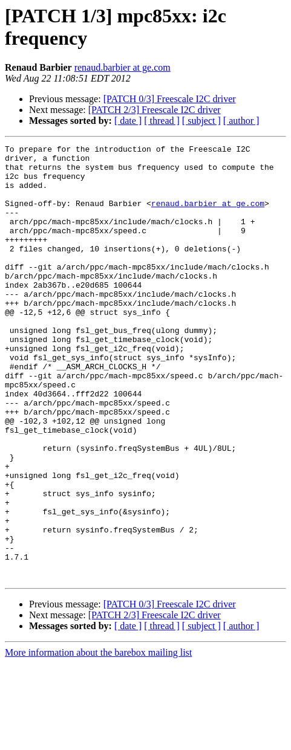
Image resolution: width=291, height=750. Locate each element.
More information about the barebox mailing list (98, 739)
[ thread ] (162, 120)
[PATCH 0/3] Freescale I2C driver (169, 99)
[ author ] (241, 120)
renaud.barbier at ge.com (122, 67)
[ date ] (128, 120)
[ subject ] (201, 120)
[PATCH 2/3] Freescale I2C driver (154, 110)
